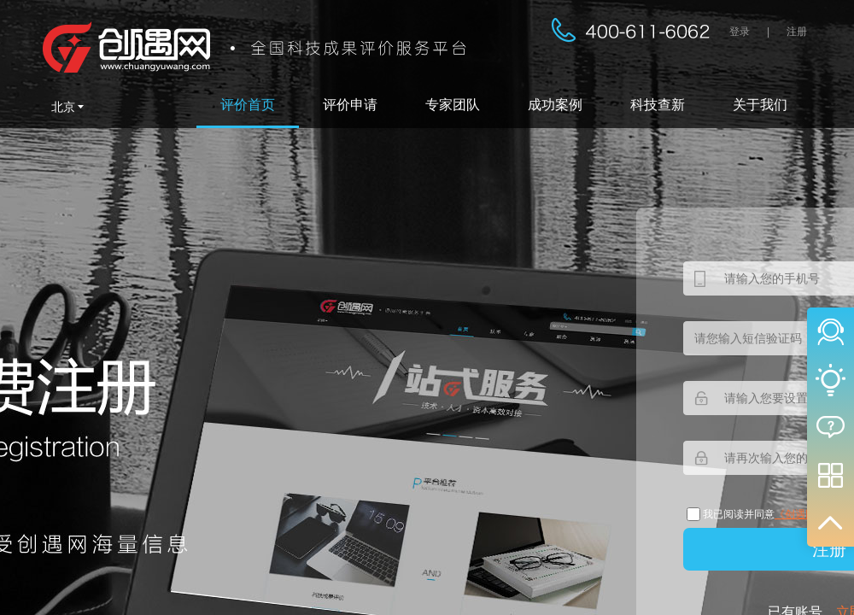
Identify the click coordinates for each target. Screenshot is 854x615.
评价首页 (247, 104)
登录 (739, 32)
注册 (797, 32)
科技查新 (657, 104)
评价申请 (350, 104)
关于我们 (760, 104)
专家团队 (452, 104)
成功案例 (555, 104)
